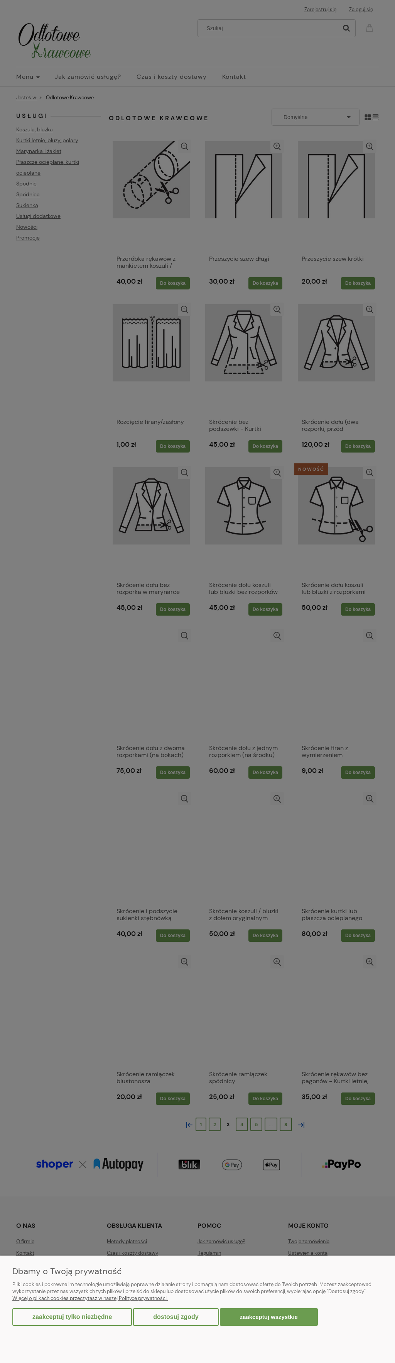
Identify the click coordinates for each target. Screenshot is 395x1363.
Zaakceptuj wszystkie (269, 1317)
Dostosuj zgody (175, 1317)
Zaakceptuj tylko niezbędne (72, 1317)
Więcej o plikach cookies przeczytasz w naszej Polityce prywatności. (90, 1298)
